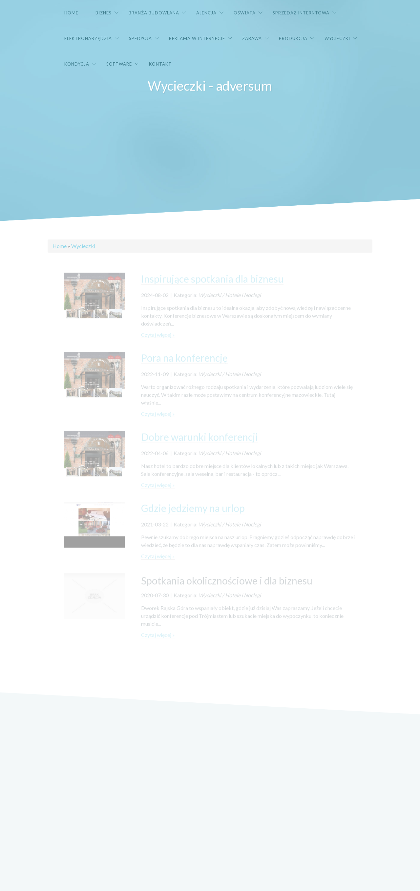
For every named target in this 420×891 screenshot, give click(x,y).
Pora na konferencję (184, 363)
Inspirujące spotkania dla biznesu (212, 284)
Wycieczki (83, 246)
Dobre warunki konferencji (199, 442)
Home (59, 246)
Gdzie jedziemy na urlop (193, 513)
